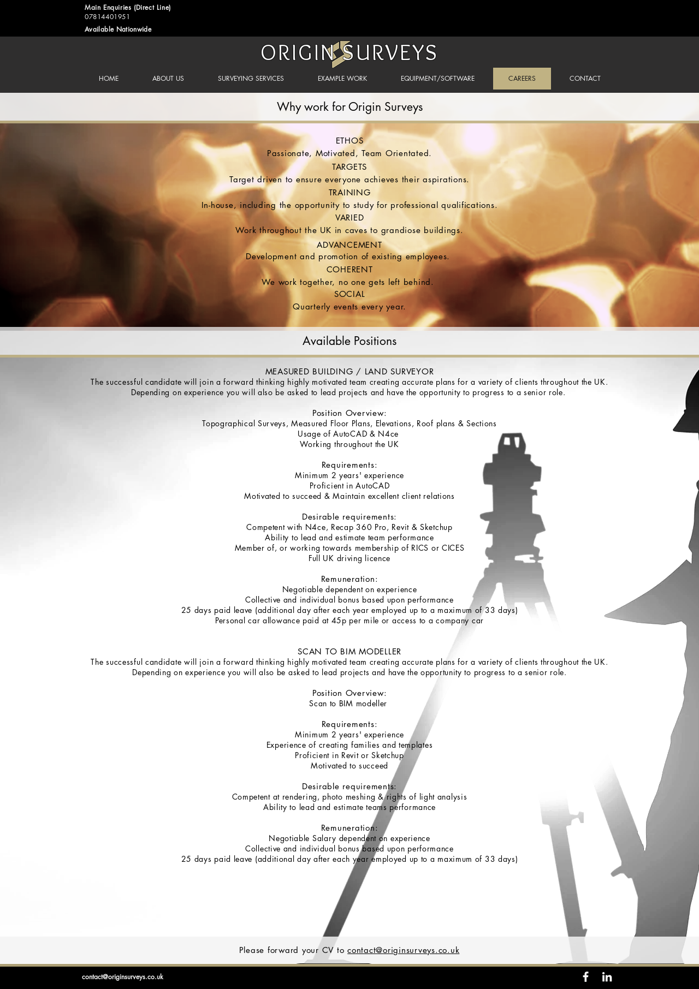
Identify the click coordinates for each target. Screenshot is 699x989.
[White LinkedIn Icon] (607, 977)
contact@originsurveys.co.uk (403, 950)
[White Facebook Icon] (586, 977)
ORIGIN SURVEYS (349, 51)
